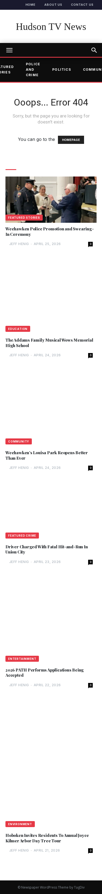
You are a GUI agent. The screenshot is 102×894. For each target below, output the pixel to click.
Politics (61, 69)
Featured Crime (22, 535)
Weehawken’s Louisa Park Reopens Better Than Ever (46, 455)
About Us (53, 5)
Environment (20, 824)
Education (17, 328)
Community (18, 441)
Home (31, 5)
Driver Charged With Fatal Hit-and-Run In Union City (46, 549)
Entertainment (22, 658)
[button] (94, 50)
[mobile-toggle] (9, 50)
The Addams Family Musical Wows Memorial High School (49, 343)
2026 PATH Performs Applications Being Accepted (44, 672)
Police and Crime (33, 69)
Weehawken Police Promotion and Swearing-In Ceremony (49, 231)
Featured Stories (24, 217)
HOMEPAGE (71, 140)
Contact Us (82, 5)
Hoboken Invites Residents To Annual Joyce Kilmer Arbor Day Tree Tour (47, 838)
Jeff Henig (19, 244)
